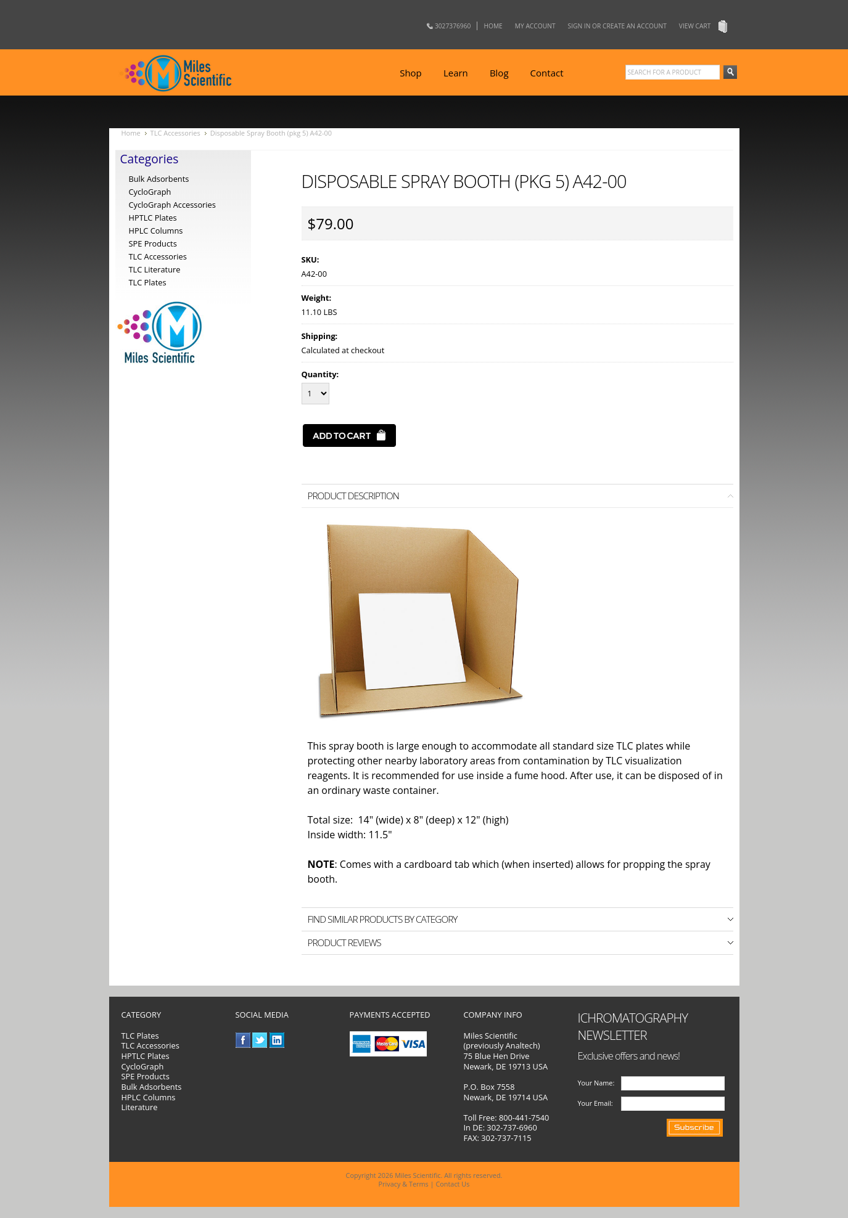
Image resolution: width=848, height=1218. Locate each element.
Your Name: (596, 1082)
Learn (455, 73)
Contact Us (452, 1183)
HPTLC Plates (145, 1055)
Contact (547, 73)
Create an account (635, 26)
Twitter (260, 1040)
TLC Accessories (175, 132)
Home (493, 26)
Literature (139, 1107)
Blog (499, 73)
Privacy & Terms (404, 1183)
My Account (535, 26)
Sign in (579, 26)
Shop (411, 73)
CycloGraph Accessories (172, 204)
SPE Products (153, 243)
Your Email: (595, 1103)
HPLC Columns (156, 230)
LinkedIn (277, 1040)
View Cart (695, 26)
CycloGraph (150, 191)
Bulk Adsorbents (159, 178)
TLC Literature (155, 269)
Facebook (243, 1040)
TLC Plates (140, 1035)
